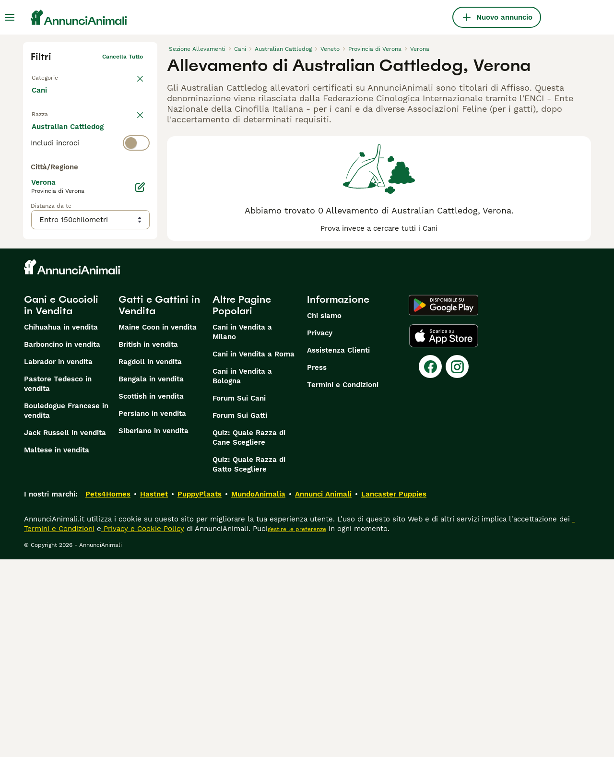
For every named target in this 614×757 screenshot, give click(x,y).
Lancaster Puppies (393, 691)
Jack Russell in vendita (65, 630)
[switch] (90, 137)
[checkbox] (36, 185)
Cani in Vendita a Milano (242, 529)
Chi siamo (324, 513)
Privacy (319, 530)
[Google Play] (443, 502)
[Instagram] (457, 564)
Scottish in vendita (151, 594)
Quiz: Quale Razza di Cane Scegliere (249, 635)
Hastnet (154, 691)
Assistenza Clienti (338, 548)
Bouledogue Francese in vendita (66, 608)
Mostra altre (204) (71, 345)
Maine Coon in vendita (157, 524)
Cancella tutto (122, 56)
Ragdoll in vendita (150, 559)
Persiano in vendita (152, 611)
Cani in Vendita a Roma (254, 551)
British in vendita (148, 542)
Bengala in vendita (151, 576)
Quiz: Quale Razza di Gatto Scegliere (249, 662)
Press (317, 565)
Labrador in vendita (58, 559)
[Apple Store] (443, 533)
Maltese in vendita (56, 647)
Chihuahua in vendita (61, 524)
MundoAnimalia (258, 691)
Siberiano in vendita (153, 628)
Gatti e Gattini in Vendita (159, 502)
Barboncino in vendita (62, 542)
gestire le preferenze (297, 726)
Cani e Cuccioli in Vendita (61, 502)
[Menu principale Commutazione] (9, 17)
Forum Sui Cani (239, 595)
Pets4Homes (107, 691)
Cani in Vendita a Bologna (242, 574)
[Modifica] (140, 386)
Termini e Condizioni (342, 582)
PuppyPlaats (199, 691)
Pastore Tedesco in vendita (58, 581)
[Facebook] (430, 564)
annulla (132, 118)
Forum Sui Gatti (240, 613)
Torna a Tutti (49, 75)
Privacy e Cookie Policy (142, 726)
